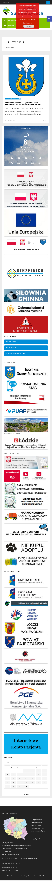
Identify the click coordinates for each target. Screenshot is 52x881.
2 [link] (32, 772)
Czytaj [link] (44, 121)
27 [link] (13, 787)
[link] (49, 19)
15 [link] (26, 779)
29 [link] (26, 787)
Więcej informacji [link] (27, 23)
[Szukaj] (48, 2)
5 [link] (7, 776)
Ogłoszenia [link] (17, 99)
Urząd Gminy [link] (11, 348)
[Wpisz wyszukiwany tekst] (26, 2)
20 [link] (13, 783)
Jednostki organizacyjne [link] (15, 354)
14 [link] (20, 779)
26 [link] (7, 787)
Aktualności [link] (9, 99)
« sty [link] (23, 795)
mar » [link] (28, 795)
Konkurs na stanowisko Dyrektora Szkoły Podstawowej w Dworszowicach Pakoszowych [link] (24, 104)
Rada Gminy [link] (11, 342)
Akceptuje (29, 26)
